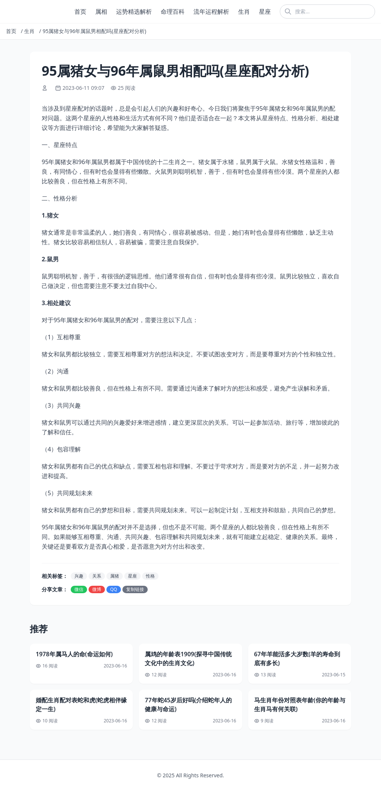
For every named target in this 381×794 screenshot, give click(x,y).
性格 (150, 576)
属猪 (114, 576)
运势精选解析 (134, 11)
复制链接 (135, 589)
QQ (113, 589)
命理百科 (173, 11)
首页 (80, 11)
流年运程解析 (211, 11)
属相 (101, 11)
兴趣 (78, 576)
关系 (96, 576)
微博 (96, 589)
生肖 (244, 11)
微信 (78, 589)
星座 (265, 11)
